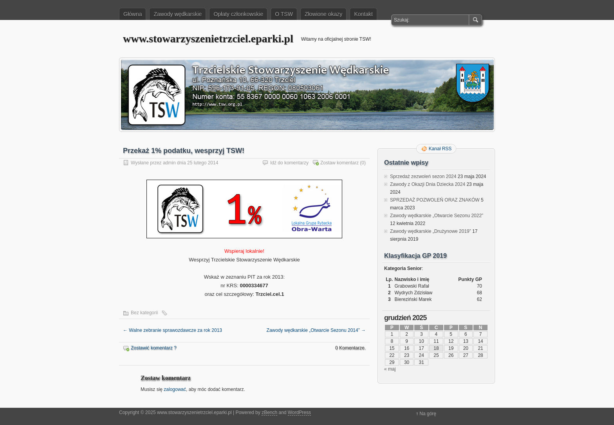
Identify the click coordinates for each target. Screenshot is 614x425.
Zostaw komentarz (339, 163)
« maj (389, 369)
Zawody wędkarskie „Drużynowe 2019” (430, 231)
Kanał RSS (440, 148)
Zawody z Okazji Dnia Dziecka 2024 (427, 184)
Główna (132, 14)
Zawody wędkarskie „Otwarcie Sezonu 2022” (436, 215)
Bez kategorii (144, 312)
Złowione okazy (324, 14)
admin (169, 163)
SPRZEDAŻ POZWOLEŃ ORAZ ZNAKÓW (435, 200)
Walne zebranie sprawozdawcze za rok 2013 (172, 330)
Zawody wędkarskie (178, 14)
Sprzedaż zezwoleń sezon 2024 (423, 176)
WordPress (299, 412)
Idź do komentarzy (289, 163)
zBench (269, 412)
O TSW (284, 14)
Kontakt (363, 14)
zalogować (175, 389)
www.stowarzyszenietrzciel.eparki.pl (208, 38)
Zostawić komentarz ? (154, 348)
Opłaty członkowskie (238, 14)
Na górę (427, 413)
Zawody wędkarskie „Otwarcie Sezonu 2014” (316, 330)
